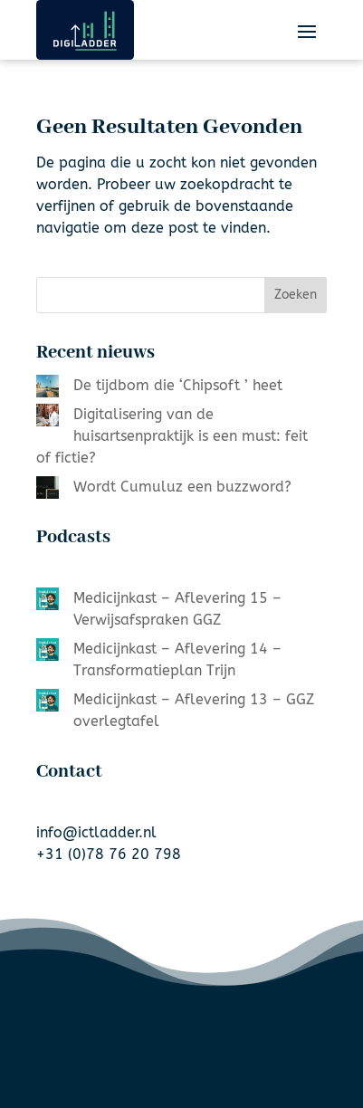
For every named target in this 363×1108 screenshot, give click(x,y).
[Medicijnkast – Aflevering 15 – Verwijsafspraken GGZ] (47, 601)
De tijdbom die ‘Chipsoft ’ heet (177, 385)
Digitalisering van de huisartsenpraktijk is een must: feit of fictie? (172, 436)
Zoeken (295, 294)
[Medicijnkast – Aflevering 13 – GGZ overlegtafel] (47, 703)
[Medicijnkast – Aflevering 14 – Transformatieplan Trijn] (47, 652)
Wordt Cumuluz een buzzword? (182, 486)
